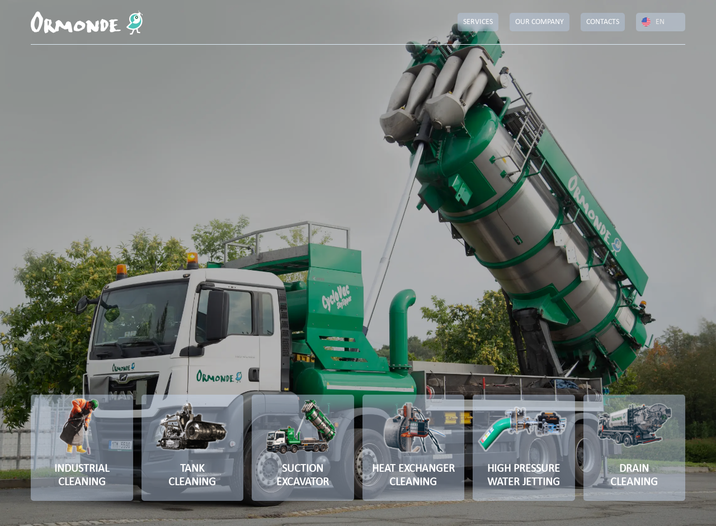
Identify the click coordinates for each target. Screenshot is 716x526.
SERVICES (478, 22)
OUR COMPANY (539, 22)
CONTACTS (602, 22)
